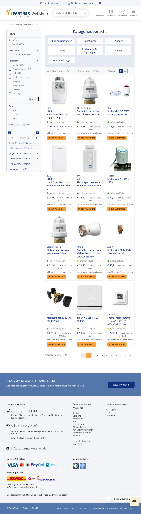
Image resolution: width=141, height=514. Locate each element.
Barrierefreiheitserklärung (121, 508)
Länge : (20, 153)
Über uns (77, 415)
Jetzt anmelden (121, 384)
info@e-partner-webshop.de (28, 448)
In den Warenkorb (56, 137)
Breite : (20, 143)
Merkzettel (110, 415)
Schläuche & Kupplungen (90, 50)
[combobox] (70, 13)
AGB (74, 421)
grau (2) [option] (16, 110)
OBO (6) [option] (16, 93)
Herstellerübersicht (81, 441)
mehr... (34, 99)
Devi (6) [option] (16, 89)
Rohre (61, 50)
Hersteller (23, 60)
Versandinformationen (83, 429)
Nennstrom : (18, 169)
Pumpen (118, 40)
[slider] (9, 132)
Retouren (77, 435)
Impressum (78, 418)
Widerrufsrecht (80, 427)
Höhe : (20, 148)
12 (69, 71)
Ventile (118, 50)
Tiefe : (20, 164)
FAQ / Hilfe (77, 443)
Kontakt (76, 413)
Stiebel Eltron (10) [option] (21, 77)
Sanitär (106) (18, 44)
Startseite (10, 24)
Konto (108, 412)
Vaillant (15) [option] (18, 65)
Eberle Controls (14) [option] (22, 69)
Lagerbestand (23, 50)
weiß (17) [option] (17, 118)
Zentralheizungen (61, 60)
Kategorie (23, 40)
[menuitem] (111, 13)
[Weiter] (130, 355)
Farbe (23, 106)
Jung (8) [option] (16, 81)
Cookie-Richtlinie (98, 508)
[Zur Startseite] (26, 13)
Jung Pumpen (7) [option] (20, 85)
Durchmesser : (23, 158)
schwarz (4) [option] (18, 114)
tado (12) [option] (17, 73)
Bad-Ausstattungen (62, 40)
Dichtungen (90, 40)
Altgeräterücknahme (82, 432)
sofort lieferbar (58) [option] (22, 54)
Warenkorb (111, 409)
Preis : (20, 124)
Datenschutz (78, 424)
